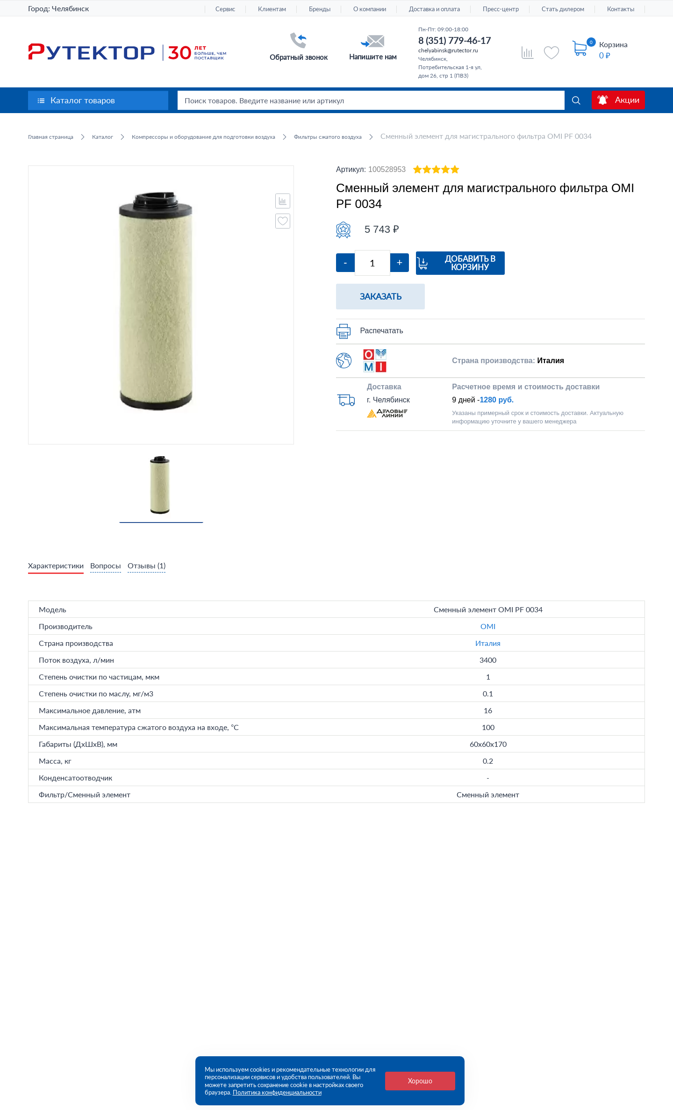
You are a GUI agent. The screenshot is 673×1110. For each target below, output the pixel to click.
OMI (487, 639)
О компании (369, 9)
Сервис (225, 9)
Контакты (620, 9)
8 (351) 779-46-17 (454, 40)
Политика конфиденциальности (277, 1092)
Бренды (319, 9)
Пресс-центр (501, 9)
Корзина (613, 44)
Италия (488, 656)
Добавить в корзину (501, 275)
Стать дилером (563, 9)
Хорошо (420, 1081)
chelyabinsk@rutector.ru (448, 50)
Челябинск (70, 8)
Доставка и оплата (434, 9)
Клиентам (272, 9)
